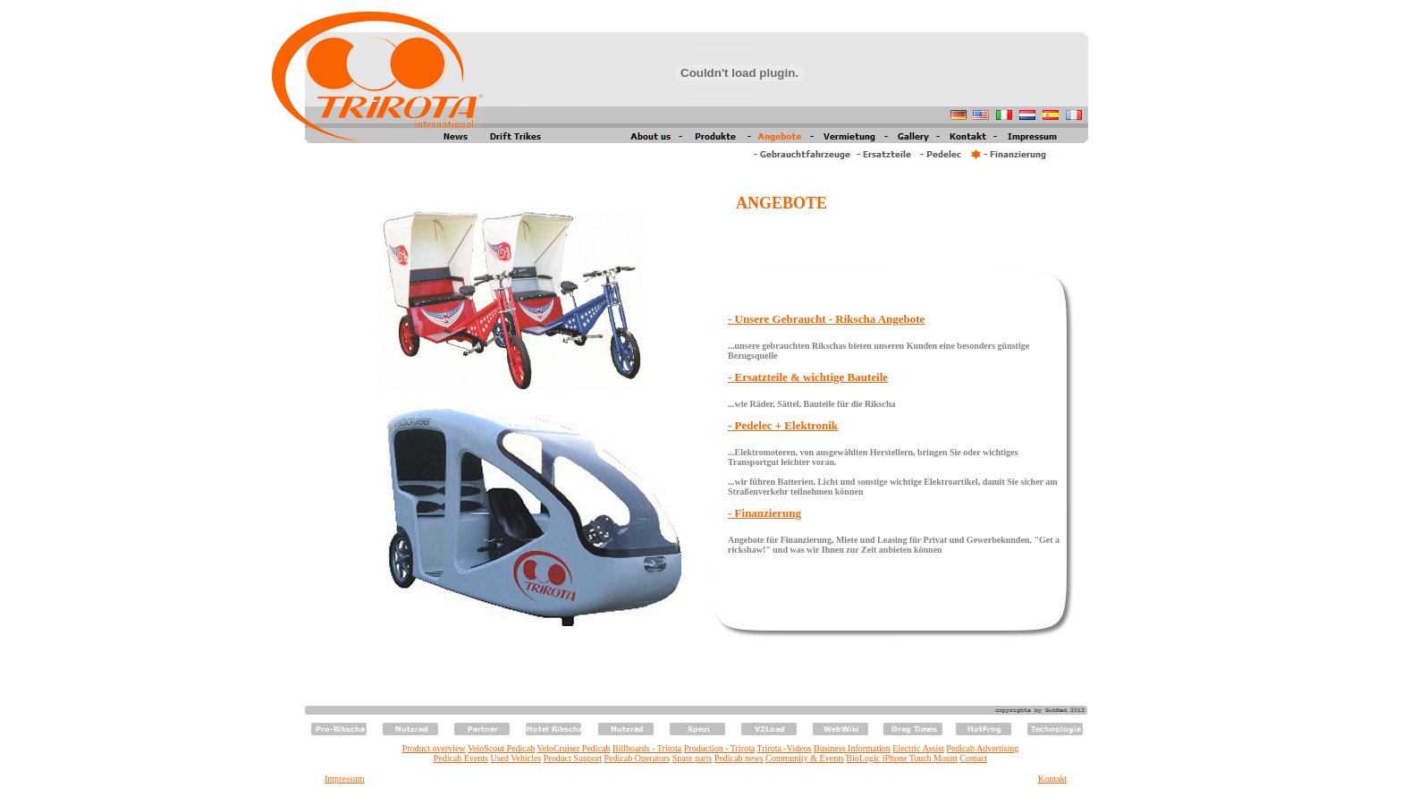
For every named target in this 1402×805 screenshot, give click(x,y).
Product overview (434, 748)
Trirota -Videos (784, 748)
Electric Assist (918, 748)
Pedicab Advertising (982, 748)
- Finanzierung (764, 513)
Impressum (344, 779)
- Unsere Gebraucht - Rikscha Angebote (826, 319)
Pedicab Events (461, 758)
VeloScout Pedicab (501, 748)
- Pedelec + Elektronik (783, 425)
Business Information (852, 748)
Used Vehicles (516, 758)
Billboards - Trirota (646, 748)
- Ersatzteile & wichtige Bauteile (808, 377)
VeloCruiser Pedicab (574, 748)
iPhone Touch (907, 758)
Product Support (573, 758)
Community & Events (804, 758)
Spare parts (692, 758)
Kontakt (1052, 779)
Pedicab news (739, 758)
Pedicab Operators (637, 758)
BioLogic (863, 758)
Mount (945, 758)
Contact (973, 758)
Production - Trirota (719, 748)
